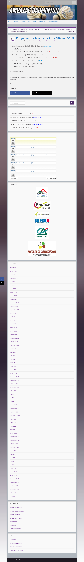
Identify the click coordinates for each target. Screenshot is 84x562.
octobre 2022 (14, 341)
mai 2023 (12, 317)
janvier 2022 (13, 373)
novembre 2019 (14, 440)
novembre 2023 (14, 303)
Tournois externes (15, 528)
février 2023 (13, 327)
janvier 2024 (13, 296)
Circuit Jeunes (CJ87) (16, 518)
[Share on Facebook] (20, 93)
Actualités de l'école (35, 41)
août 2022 (13, 348)
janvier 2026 (13, 271)
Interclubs (59, 41)
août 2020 (13, 419)
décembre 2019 (14, 436)
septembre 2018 (15, 489)
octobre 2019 (14, 443)
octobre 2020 (14, 412)
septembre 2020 (15, 415)
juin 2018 (12, 496)
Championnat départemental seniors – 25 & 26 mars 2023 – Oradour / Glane (24, 30)
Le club (17, 21)
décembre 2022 (14, 334)
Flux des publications (16, 543)
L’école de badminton (39, 21)
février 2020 (13, 429)
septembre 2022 (15, 345)
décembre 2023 (14, 299)
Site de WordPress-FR (16, 550)
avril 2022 (12, 362)
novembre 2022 (14, 338)
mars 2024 (13, 289)
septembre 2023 (15, 310)
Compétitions (26, 21)
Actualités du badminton (17, 511)
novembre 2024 (14, 278)
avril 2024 (12, 285)
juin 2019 (12, 458)
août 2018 (13, 493)
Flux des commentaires (16, 546)
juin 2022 (12, 355)
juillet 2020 (13, 422)
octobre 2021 (14, 384)
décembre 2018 (14, 479)
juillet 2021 (13, 394)
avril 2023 (12, 320)
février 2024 (13, 292)
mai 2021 (12, 401)
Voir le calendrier (51, 178)
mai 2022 (12, 359)
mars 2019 (13, 468)
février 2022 (13, 369)
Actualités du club (45, 41)
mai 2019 (12, 461)
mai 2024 (12, 281)
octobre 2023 (14, 306)
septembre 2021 (15, 387)
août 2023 (13, 313)
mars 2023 (13, 324)
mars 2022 (13, 366)
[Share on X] (42, 93)
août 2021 (13, 391)
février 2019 (13, 472)
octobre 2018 (14, 486)
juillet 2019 (13, 454)
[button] (14, 178)
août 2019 (13, 450)
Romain (20, 41)
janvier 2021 (13, 405)
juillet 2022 (13, 352)
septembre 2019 (15, 447)
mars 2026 (13, 267)
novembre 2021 (14, 380)
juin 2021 (12, 398)
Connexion (13, 539)
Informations (53, 41)
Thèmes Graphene (24, 559)
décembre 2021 (14, 377)
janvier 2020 (13, 433)
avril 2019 (12, 465)
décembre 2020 (14, 408)
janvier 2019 (13, 475)
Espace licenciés (53, 21)
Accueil (10, 21)
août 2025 (13, 274)
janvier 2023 (13, 331)
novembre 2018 (14, 482)
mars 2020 (13, 426)
